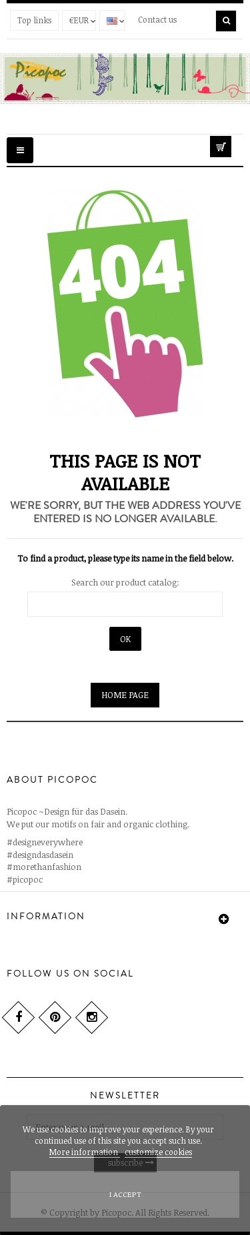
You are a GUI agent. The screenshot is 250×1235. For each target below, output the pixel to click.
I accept (125, 1194)
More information (84, 1151)
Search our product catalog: (125, 582)
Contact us (157, 19)
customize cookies (158, 1151)
